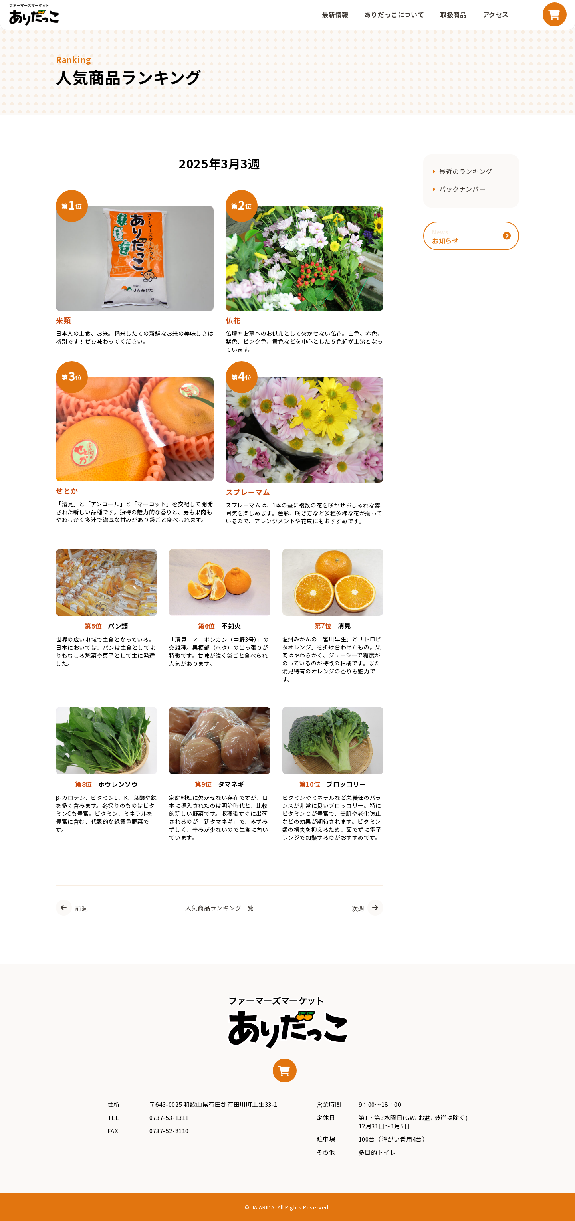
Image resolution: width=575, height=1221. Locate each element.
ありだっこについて (394, 14)
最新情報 (335, 14)
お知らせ (445, 236)
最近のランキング (465, 171)
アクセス (496, 14)
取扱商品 (453, 14)
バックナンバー (462, 189)
